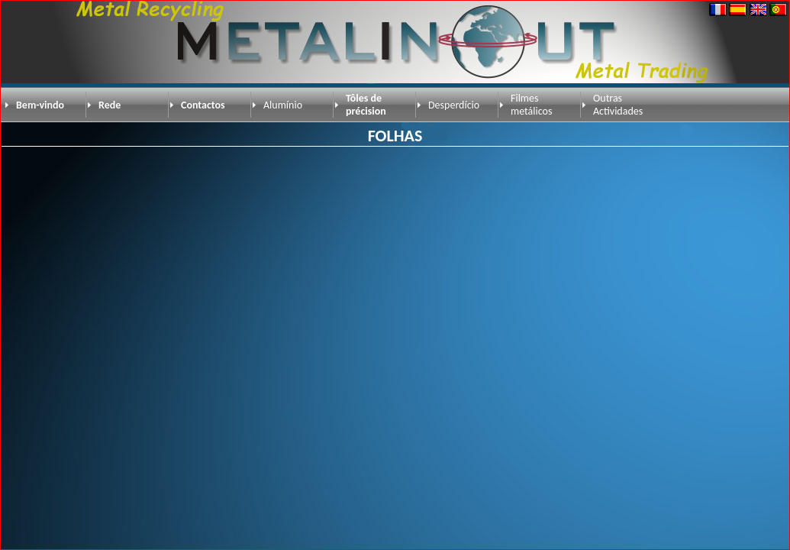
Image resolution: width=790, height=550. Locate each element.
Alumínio (282, 105)
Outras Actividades (618, 105)
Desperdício (453, 105)
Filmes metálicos (531, 105)
